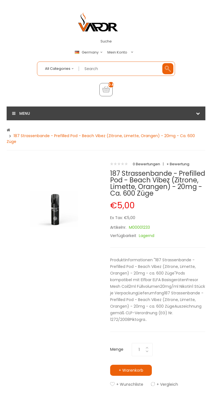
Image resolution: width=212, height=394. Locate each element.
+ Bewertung (177, 164)
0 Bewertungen (146, 164)
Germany (89, 52)
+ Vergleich (167, 384)
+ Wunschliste (129, 384)
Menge (116, 349)
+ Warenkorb (131, 370)
